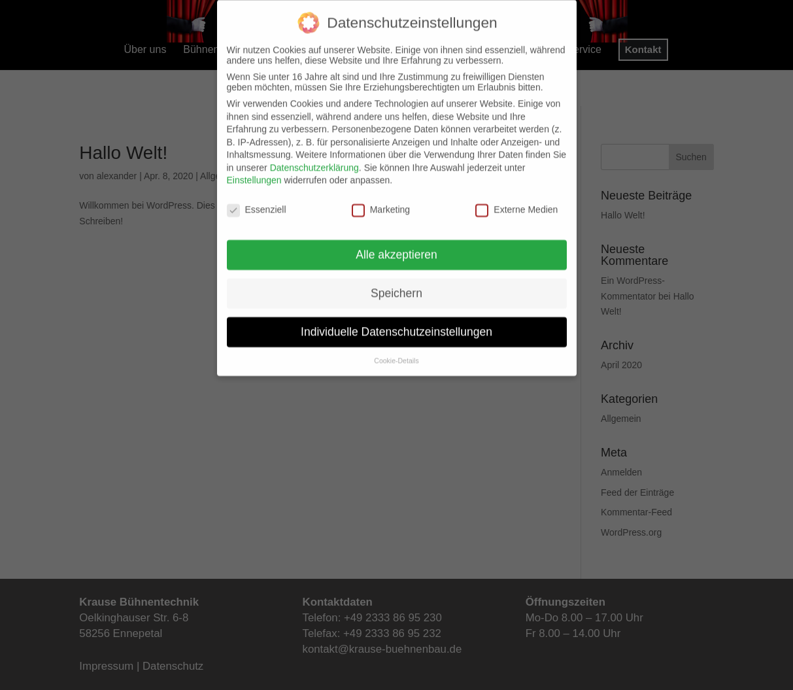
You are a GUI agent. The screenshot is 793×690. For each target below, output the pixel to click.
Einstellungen (254, 170)
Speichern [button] (396, 283)
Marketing (381, 200)
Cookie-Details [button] (396, 351)
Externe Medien (516, 200)
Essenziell (256, 200)
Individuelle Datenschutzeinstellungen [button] (396, 322)
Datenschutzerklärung (314, 158)
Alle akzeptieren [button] (396, 245)
